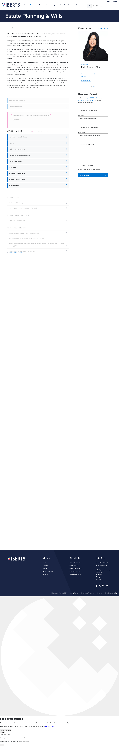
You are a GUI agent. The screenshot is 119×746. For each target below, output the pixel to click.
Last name (81, 115)
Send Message (93, 175)
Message (80, 141)
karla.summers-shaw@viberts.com (91, 74)
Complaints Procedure (87, 593)
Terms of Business (75, 563)
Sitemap (99, 593)
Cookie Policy (73, 566)
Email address (81, 124)
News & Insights (51, 5)
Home (25, 5)
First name (81, 107)
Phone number (81, 132)
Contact (78, 5)
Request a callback (87, 165)
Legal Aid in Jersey (75, 571)
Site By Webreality (111, 593)
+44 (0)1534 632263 (87, 77)
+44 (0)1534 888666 (110, 2)
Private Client (16, 28)
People (41, 5)
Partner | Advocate (85, 70)
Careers (70, 5)
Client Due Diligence (75, 568)
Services (33, 5)
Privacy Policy (73, 593)
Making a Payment (75, 574)
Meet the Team (102, 28)
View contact (86, 80)
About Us (62, 5)
